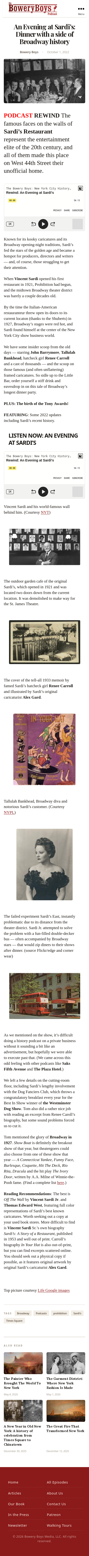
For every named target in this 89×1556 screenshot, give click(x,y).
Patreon (54, 1514)
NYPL (9, 812)
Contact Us (56, 1504)
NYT (45, 512)
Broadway (23, 1313)
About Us (55, 1493)
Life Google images (54, 1290)
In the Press (18, 1514)
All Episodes (57, 1482)
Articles (14, 1493)
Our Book (16, 1504)
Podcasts (41, 1313)
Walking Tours (59, 1525)
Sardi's (77, 1313)
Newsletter (17, 1525)
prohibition (60, 1313)
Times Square (14, 1320)
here (60, 1182)
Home (13, 1482)
